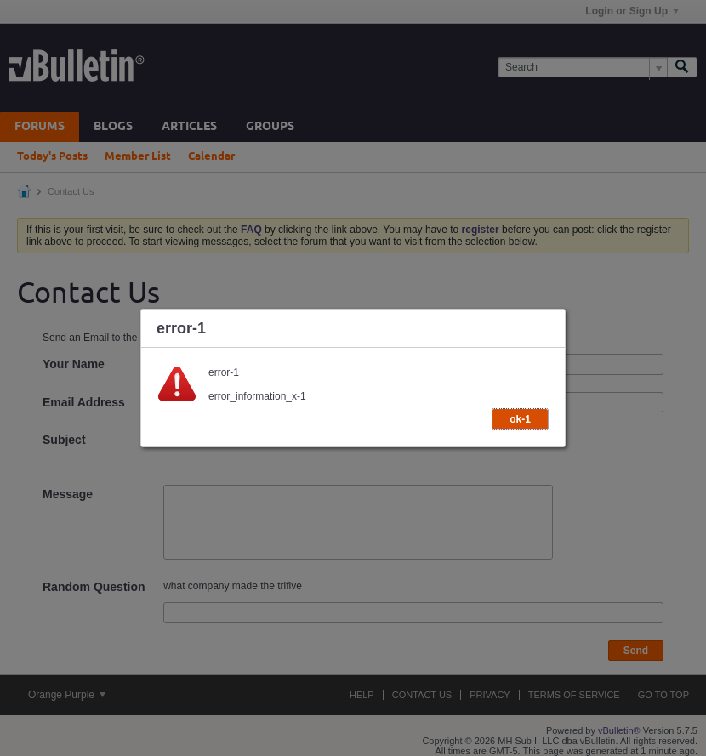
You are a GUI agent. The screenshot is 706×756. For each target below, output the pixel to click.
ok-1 (520, 419)
